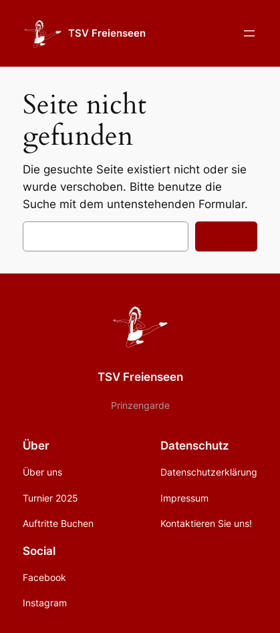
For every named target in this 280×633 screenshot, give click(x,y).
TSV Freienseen (107, 33)
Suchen (226, 236)
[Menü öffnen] (249, 33)
